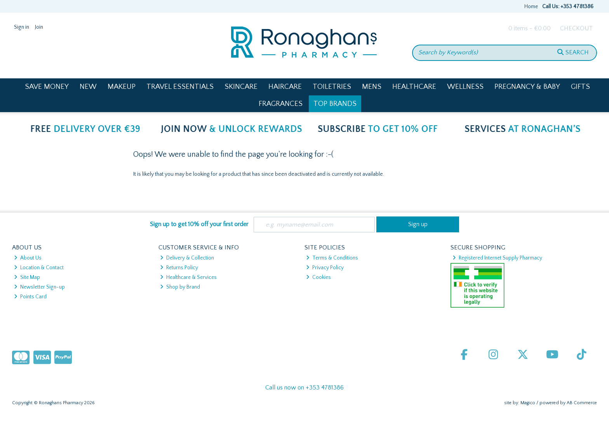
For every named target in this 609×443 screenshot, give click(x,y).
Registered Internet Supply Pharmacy (497, 258)
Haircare (285, 87)
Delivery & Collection (187, 258)
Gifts (580, 87)
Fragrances (281, 104)
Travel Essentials (180, 87)
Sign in (21, 27)
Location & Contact (39, 268)
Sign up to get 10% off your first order (199, 224)
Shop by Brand (180, 287)
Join (39, 27)
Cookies (318, 277)
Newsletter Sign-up (39, 287)
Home (531, 6)
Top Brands (335, 104)
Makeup (122, 87)
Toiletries (332, 87)
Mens (371, 87)
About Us (28, 258)
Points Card (30, 297)
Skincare (241, 87)
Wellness (465, 87)
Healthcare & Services (188, 277)
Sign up (418, 224)
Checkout (576, 28)
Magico (527, 402)
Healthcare (414, 87)
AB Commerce (582, 402)
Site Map (27, 277)
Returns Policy (179, 268)
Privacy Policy (325, 268)
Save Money (47, 87)
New (88, 87)
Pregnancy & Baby (527, 87)
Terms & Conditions (332, 258)
